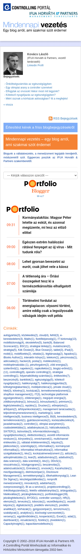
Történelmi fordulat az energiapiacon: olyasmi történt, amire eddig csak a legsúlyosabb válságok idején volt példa (47, 308)
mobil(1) (8, 353)
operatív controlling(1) (38, 372)
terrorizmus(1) (61, 509)
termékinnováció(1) (14, 420)
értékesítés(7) (62, 375)
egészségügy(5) (44, 379)
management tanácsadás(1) (59, 409)
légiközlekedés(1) (13, 405)
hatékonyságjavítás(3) (54, 383)
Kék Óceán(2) (26, 349)
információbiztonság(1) (46, 431)
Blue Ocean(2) (43, 349)
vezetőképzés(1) (56, 501)
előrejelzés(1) (59, 405)
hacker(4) (25, 361)
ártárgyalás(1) (68, 490)
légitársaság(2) (54, 353)
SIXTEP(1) (9, 431)
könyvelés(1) (25, 438)
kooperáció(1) (47, 516)
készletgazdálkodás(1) (32, 479)
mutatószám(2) (61, 346)
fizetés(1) (43, 520)
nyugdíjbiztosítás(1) (14, 435)
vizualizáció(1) (28, 520)
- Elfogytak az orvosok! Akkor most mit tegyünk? (31, 91)
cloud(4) (43, 335)
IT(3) (37, 394)
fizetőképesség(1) (46, 338)
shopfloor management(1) (18, 394)
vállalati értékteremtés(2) (35, 442)
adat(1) (72, 516)
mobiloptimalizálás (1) (16, 364)
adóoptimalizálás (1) (15, 457)
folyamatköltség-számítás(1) (36, 375)
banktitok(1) (26, 379)
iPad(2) (69, 349)
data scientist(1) (32, 461)
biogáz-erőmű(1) (62, 368)
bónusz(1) (33, 401)
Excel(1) (61, 516)
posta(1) (37, 361)
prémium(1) (65, 401)
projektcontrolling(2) (58, 486)
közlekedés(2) (30, 335)
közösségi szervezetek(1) (49, 512)
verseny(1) (9, 516)
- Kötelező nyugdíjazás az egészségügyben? (29, 94)
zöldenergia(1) (33, 398)
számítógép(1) (29, 446)
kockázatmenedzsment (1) (48, 453)
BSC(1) (24, 346)
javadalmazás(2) (12, 423)
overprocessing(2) (13, 486)
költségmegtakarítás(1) (16, 387)
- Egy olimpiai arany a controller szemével (27, 87)
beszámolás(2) (51, 464)
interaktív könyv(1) (34, 357)
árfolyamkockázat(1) (29, 409)
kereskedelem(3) (66, 416)
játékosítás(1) (11, 446)
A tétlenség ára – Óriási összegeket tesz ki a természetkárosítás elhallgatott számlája (46, 283)
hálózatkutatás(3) (59, 427)
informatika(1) (46, 446)
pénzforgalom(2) (39, 364)
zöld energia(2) (59, 364)
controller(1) (31, 423)
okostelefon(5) (33, 342)
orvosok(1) (47, 468)
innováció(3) (31, 483)
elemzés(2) (9, 501)
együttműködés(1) (27, 516)
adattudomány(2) (47, 457)
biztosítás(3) (24, 431)
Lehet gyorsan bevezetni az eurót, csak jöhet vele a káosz (45, 264)
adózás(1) (70, 453)
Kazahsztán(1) (63, 468)
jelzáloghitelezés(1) (32, 494)
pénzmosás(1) (68, 357)
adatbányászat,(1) (37, 427)
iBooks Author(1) (13, 357)
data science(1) (12, 461)
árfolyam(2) (10, 409)
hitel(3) (7, 390)
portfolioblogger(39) (56, 494)
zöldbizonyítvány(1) (14, 401)
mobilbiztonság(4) (13, 342)
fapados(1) (70, 353)
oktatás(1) (38, 353)
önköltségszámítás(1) (15, 490)
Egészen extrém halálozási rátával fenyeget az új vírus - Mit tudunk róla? (47, 247)
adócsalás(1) (10, 361)
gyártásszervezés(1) (38, 420)
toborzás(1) (38, 501)
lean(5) (32, 457)
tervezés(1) (24, 501)
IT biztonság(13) (67, 338)
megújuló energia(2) (54, 398)
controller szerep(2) (50, 497)
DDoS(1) (56, 461)
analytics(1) (26, 512)
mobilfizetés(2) (22, 353)
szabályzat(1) (11, 512)
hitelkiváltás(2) (11, 494)
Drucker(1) (44, 405)
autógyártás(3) (11, 335)
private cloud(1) (62, 387)
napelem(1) (26, 368)
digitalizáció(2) (24, 505)
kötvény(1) (19, 390)
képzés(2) (57, 442)
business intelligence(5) (35, 416)
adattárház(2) (47, 483)
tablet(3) (58, 349)
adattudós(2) (66, 457)
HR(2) (66, 497)
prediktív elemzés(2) (46, 505)
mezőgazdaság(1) (13, 472)
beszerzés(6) (10, 379)
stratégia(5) (10, 349)
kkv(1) (28, 453)
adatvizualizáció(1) (14, 468)
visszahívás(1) (11, 464)
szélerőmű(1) (11, 368)
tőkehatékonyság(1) (57, 475)
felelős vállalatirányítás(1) (44, 490)
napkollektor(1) (43, 368)
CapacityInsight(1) (13, 523)
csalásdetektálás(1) (14, 427)
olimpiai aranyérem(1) (51, 423)
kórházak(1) (24, 509)
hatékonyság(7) (31, 383)
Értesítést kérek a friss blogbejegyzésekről (40, 127)
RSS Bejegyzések (63, 118)
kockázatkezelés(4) (63, 420)
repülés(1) (31, 405)
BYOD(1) (32, 497)
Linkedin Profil (35, 65)
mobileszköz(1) (51, 361)
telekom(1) (53, 357)
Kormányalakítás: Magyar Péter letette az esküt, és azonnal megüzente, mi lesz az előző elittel (46, 225)
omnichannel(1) (43, 438)
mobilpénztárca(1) (41, 387)
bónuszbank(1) (48, 401)
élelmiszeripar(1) (35, 472)
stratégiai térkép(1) (40, 346)
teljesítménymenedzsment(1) (20, 412)
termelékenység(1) (33, 475)
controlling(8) (17, 372)
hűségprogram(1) (31, 464)
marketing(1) (45, 412)
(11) (5, 372)
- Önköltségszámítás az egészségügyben (27, 83)
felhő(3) (54, 335)
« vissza (8, 104)
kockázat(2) (33, 390)
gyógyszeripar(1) (42, 509)
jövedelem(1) (57, 520)
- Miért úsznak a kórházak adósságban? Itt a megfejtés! (35, 98)
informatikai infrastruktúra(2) (37, 449)
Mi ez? (40, 196)
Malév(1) (29, 338)
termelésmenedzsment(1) (56, 390)
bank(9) (47, 342)
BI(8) (53, 416)
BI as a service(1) (36, 486)
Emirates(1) (33, 468)
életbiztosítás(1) (36, 435)
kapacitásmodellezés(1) (39, 523)
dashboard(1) (11, 520)
